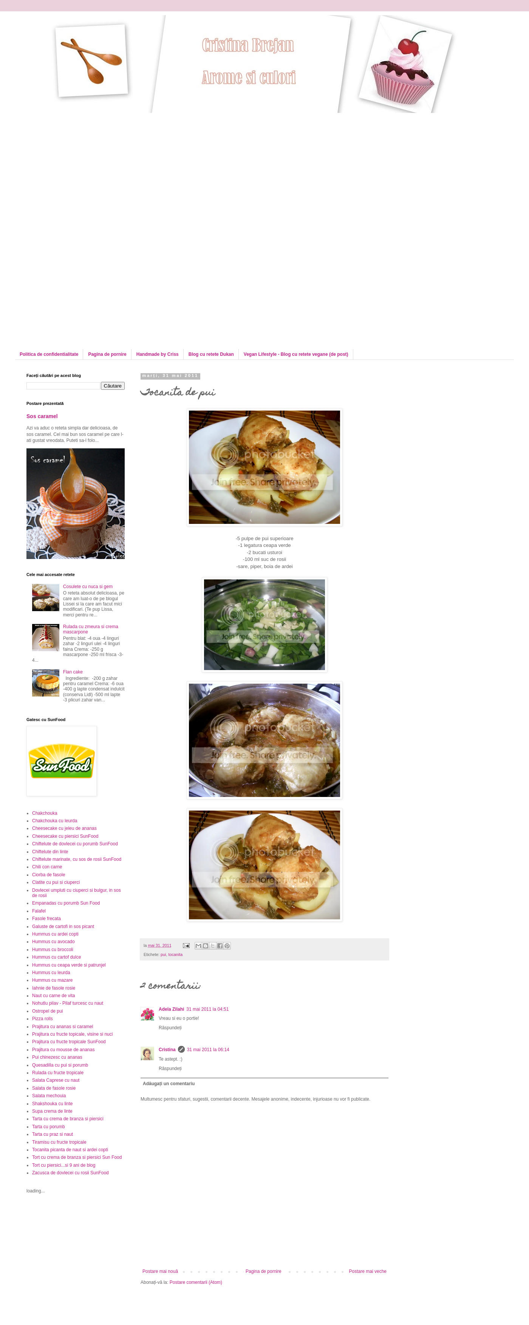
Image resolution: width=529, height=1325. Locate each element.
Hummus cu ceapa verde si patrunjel (69, 965)
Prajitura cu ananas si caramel (62, 1026)
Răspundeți (170, 1027)
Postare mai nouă (160, 1271)
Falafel (39, 911)
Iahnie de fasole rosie (53, 988)
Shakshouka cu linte (52, 1103)
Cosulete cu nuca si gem (88, 586)
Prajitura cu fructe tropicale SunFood (69, 1041)
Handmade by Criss (157, 354)
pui (163, 954)
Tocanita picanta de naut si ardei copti (70, 1149)
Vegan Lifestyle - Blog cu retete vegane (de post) (296, 354)
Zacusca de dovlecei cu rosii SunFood (70, 1172)
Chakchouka (44, 813)
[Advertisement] (89, 166)
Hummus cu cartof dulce (56, 957)
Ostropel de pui (47, 1011)
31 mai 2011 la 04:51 (207, 1009)
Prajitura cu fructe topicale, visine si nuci (72, 1034)
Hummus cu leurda (51, 972)
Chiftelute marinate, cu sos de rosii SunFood (76, 859)
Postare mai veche (368, 1271)
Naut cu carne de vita (53, 995)
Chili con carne (47, 866)
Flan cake (73, 672)
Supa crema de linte (52, 1111)
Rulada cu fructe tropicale (58, 1072)
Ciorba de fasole (48, 874)
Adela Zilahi (171, 1009)
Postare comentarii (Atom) (196, 1282)
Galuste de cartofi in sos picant (63, 926)
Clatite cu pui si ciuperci (56, 882)
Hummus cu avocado (53, 941)
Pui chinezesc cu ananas (57, 1057)
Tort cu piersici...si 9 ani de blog (63, 1165)
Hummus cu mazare (52, 980)
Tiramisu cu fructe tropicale (59, 1142)
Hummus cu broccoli (52, 949)
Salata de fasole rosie (54, 1088)
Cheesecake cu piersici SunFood (65, 836)
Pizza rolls (42, 1018)
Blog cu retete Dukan (211, 354)
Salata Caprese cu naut (55, 1080)
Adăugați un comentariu (169, 1083)
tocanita (175, 954)
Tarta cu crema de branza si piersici (68, 1118)
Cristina (167, 1049)
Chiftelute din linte (50, 851)
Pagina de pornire (107, 354)
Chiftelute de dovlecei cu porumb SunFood (75, 843)
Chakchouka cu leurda (54, 820)
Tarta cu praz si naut (52, 1134)
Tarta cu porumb (48, 1126)
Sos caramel (42, 416)
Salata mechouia (49, 1095)
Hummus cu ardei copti (55, 934)
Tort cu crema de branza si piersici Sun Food (77, 1157)
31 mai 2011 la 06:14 (208, 1049)
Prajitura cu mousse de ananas (63, 1049)
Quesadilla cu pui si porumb (60, 1065)
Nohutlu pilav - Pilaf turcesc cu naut (67, 1003)
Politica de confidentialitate (49, 354)
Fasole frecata (46, 918)
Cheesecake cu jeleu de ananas (64, 828)
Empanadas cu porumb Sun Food (66, 903)
